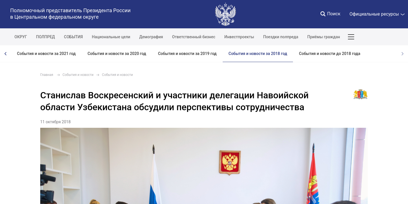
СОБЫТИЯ (73, 37)
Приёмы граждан (323, 37)
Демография (151, 37)
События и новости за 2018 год (258, 53)
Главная (46, 75)
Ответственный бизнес (193, 37)
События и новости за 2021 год (46, 53)
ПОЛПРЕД (45, 37)
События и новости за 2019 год (187, 53)
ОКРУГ (20, 37)
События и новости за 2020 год (117, 53)
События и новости (78, 75)
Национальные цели (111, 37)
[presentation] (5, 53)
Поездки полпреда (280, 37)
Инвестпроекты (239, 37)
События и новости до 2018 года (329, 53)
